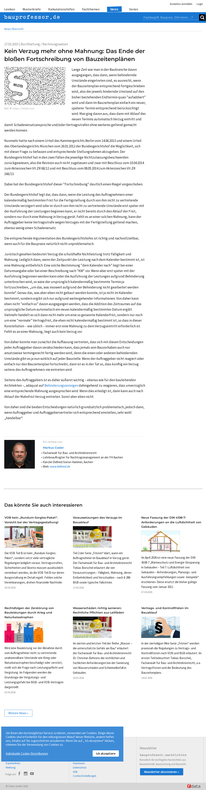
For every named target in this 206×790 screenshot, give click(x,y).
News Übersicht (13, 29)
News (114, 9)
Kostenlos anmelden (181, 4)
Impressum (79, 763)
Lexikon (9, 9)
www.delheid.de (60, 466)
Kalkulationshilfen (61, 9)
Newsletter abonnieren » (161, 772)
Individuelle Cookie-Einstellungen (27, 753)
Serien (133, 9)
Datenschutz (80, 767)
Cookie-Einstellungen (84, 776)
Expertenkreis (13, 763)
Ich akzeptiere (105, 753)
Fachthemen (91, 9)
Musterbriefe (32, 9)
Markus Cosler (53, 447)
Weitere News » (18, 713)
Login (200, 4)
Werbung (10, 767)
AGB (75, 772)
